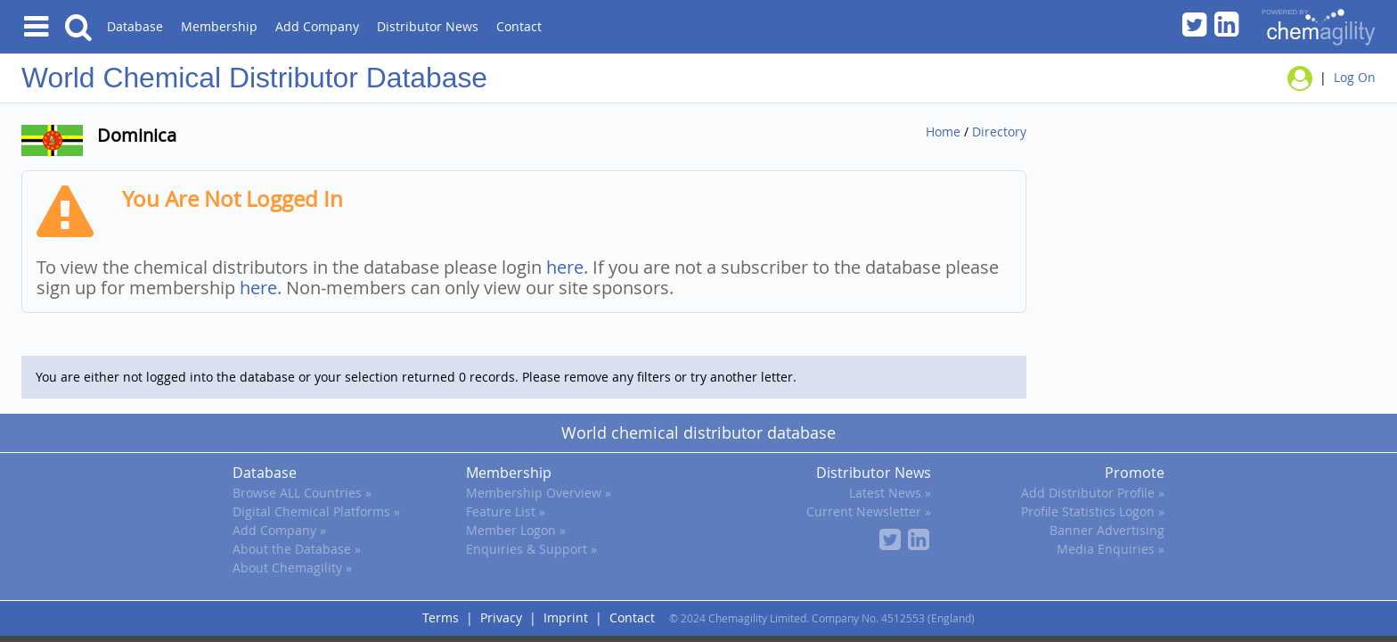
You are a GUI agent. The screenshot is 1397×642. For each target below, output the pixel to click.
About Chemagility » (292, 567)
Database (135, 26)
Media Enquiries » (1110, 548)
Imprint (565, 617)
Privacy (501, 617)
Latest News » (890, 492)
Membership (219, 26)
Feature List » (505, 511)
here (565, 267)
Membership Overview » (538, 492)
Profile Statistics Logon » (1092, 511)
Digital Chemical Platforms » (316, 511)
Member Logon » (516, 530)
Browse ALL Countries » (302, 492)
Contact (519, 26)
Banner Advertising (1107, 530)
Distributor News (427, 26)
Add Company (317, 26)
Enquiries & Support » (531, 548)
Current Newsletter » (868, 511)
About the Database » (297, 548)
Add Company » (279, 530)
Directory (999, 131)
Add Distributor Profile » (1092, 492)
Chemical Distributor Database (294, 78)
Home (943, 131)
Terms (440, 617)
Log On (1355, 76)
